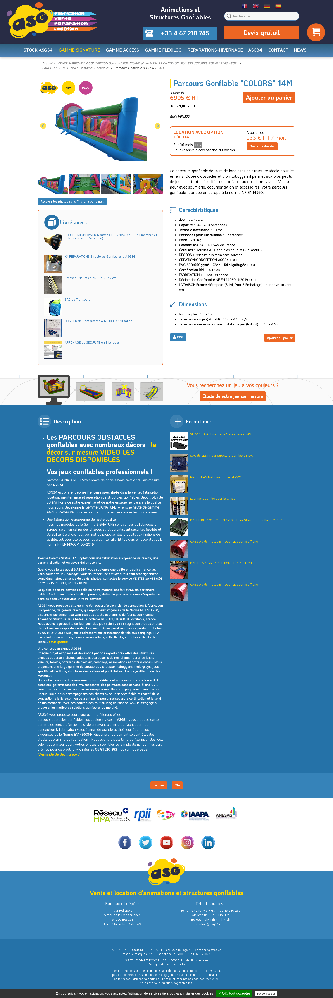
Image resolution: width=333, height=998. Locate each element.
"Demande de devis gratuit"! (60, 756)
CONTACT (281, 51)
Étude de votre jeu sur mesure (232, 398)
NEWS (303, 51)
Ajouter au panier (269, 98)
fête (177, 787)
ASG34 (257, 51)
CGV (198, 146)
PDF (178, 339)
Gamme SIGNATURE (77, 51)
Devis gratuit (261, 33)
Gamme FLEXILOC (162, 51)
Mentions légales (197, 962)
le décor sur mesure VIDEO (101, 450)
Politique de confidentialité (166, 966)
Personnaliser (266, 993)
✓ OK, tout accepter (234, 993)
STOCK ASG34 (35, 51)
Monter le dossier (262, 148)
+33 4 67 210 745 (185, 33)
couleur (158, 787)
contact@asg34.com (210, 926)
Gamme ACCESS (121, 51)
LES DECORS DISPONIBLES (90, 457)
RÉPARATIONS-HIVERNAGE (216, 51)
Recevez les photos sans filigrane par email (72, 203)
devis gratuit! (58, 643)
